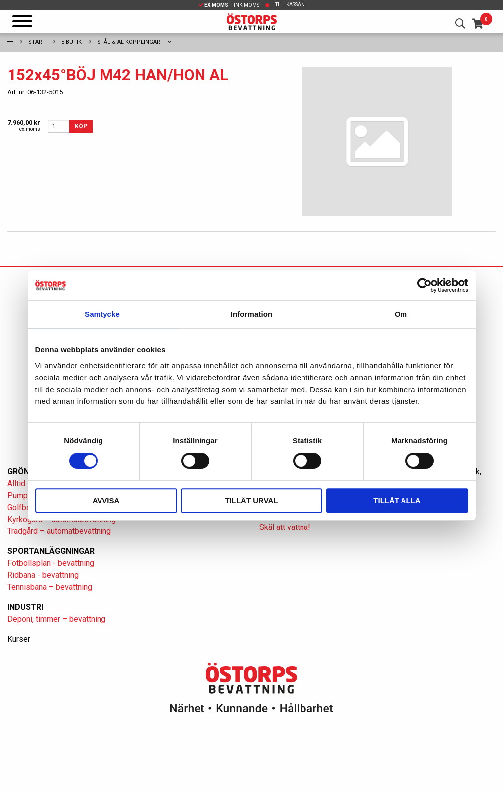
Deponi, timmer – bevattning (56, 619)
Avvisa (106, 500)
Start (37, 42)
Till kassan (290, 4)
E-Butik (71, 42)
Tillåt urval (251, 500)
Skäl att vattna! (284, 527)
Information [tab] (252, 314)
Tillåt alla (396, 500)
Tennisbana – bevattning (49, 587)
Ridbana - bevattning (43, 575)
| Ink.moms (229, 5)
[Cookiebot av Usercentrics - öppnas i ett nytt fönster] (424, 285)
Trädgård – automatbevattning (59, 531)
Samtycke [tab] (102, 314)
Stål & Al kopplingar (128, 42)
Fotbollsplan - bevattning (50, 563)
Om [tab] (401, 314)
